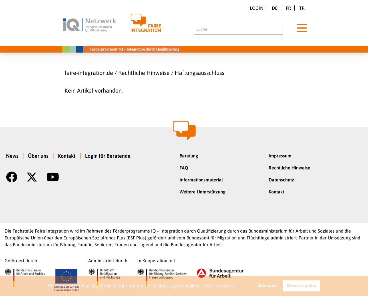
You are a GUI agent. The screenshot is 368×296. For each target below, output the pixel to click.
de (274, 8)
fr (288, 8)
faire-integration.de (89, 72)
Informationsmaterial (201, 179)
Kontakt (66, 156)
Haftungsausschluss (199, 72)
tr (302, 8)
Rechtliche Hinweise (144, 72)
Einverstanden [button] (301, 285)
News (12, 156)
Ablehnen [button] (267, 285)
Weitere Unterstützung (203, 191)
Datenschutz (281, 179)
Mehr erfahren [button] (218, 286)
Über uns (38, 156)
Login (257, 8)
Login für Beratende (107, 156)
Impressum (280, 155)
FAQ (184, 167)
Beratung (189, 155)
